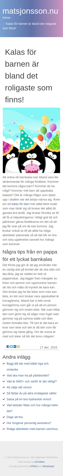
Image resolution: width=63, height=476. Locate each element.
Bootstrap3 (48, 466)
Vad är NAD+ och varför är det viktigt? (32, 381)
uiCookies (39, 461)
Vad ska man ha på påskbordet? (28, 375)
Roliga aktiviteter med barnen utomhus (32, 429)
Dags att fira (15, 417)
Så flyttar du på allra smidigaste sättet (31, 393)
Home (6, 17)
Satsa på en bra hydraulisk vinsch (29, 399)
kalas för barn (21, 204)
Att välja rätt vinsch (19, 387)
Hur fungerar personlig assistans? (29, 423)
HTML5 (34, 466)
